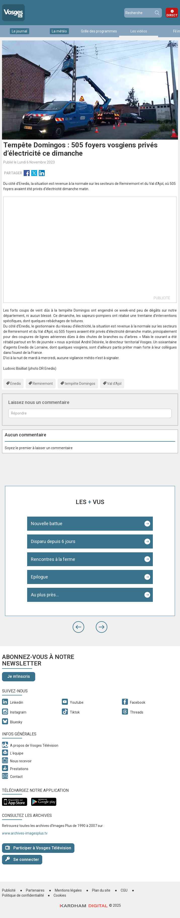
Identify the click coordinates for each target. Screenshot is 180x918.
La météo (59, 31)
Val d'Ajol (114, 384)
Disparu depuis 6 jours (53, 541)
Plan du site (101, 890)
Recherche (157, 13)
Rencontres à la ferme (53, 559)
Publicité (9, 890)
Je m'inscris (18, 676)
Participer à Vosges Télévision (38, 847)
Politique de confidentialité (23, 895)
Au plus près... (45, 594)
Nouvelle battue (46, 523)
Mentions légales (68, 890)
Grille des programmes (99, 31)
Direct (171, 15)
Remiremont (43, 384)
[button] (78, 627)
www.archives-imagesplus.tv (25, 833)
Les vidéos (138, 31)
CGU (124, 890)
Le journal (19, 31)
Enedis (15, 384)
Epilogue (39, 576)
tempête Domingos (80, 384)
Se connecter (22, 859)
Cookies (60, 895)
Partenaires (35, 890)
